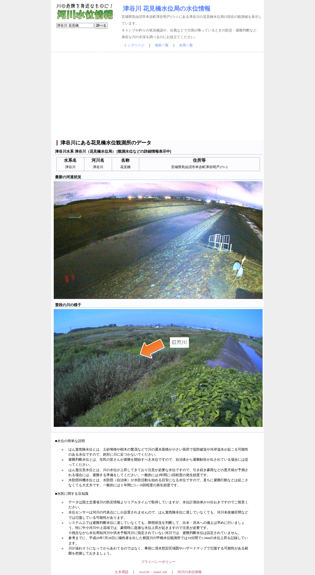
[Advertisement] (157, 96)
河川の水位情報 (189, 572)
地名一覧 (162, 45)
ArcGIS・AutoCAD (153, 572)
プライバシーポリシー (158, 562)
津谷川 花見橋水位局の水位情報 (166, 8)
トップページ (134, 45)
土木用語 (122, 572)
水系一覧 (186, 45)
